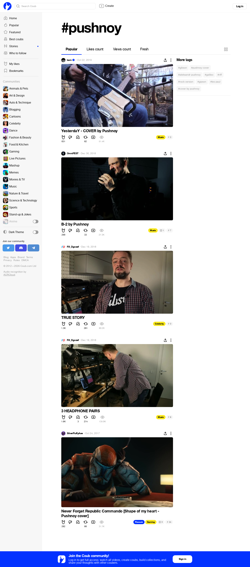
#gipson (201, 81)
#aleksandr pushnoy (189, 74)
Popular (11, 25)
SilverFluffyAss (75, 433)
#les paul (215, 81)
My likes (11, 64)
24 (169, 522)
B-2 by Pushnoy (75, 224)
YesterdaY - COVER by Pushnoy (89, 131)
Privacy (7, 260)
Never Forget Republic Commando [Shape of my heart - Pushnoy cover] (110, 513)
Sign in (182, 559)
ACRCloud (9, 274)
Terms (29, 257)
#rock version (185, 81)
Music (161, 137)
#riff (220, 74)
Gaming (151, 522)
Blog (6, 257)
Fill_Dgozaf (73, 247)
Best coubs (13, 39)
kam (69, 60)
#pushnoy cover (200, 67)
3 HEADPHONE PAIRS (80, 411)
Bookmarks (13, 71)
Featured (11, 32)
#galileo (209, 74)
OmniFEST (73, 153)
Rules (16, 260)
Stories (20, 46)
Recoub (139, 522)
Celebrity (159, 323)
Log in (239, 6)
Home (10, 18)
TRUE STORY (73, 317)
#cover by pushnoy (188, 88)
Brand (21, 257)
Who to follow (14, 53)
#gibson (182, 67)
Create (106, 6)
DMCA (25, 260)
